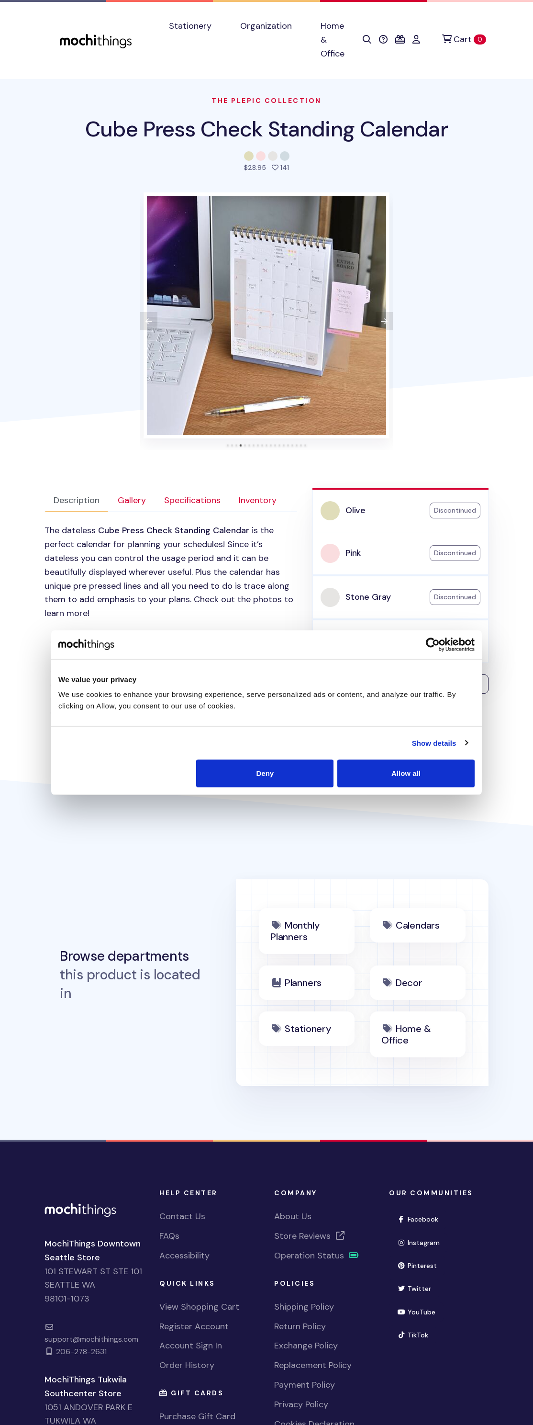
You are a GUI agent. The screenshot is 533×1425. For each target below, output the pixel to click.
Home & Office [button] (332, 39)
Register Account (194, 1326)
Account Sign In (190, 1345)
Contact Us (182, 1216)
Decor (409, 982)
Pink (353, 553)
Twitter (418, 1288)
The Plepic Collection (266, 100)
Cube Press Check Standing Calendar (266, 129)
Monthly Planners (294, 931)
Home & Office (406, 1034)
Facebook (421, 1218)
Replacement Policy (313, 1365)
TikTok (416, 1334)
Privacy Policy (301, 1404)
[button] (367, 40)
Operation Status (316, 1255)
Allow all (406, 773)
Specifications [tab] (192, 500)
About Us (292, 1216)
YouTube (420, 1311)
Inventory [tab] (258, 500)
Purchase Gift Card (197, 1416)
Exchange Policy (306, 1345)
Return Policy (300, 1326)
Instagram (422, 1242)
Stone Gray (368, 597)
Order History (186, 1365)
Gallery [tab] (132, 500)
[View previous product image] (148, 321)
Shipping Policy (304, 1307)
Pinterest (421, 1265)
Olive (355, 510)
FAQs (169, 1236)
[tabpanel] (170, 628)
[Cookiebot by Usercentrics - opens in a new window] (433, 644)
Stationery (308, 1028)
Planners (303, 982)
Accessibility (184, 1255)
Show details (434, 743)
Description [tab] (77, 500)
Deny (265, 773)
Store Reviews (310, 1236)
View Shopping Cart (199, 1307)
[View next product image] (384, 321)
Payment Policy (304, 1385)
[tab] (228, 445)
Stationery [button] (190, 26)
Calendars (418, 925)
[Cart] (464, 39)
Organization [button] (266, 26)
